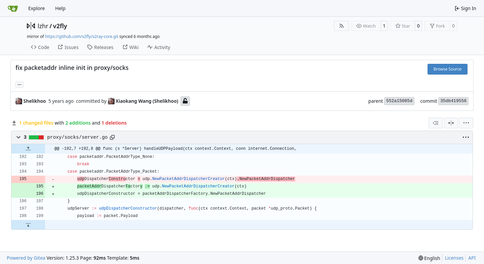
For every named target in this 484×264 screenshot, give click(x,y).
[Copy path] (112, 137)
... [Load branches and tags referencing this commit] (19, 84)
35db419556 (453, 100)
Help (60, 8)
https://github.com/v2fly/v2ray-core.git (81, 36)
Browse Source (447, 69)
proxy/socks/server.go (77, 137)
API (472, 258)
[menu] (466, 123)
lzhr (43, 26)
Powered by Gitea (26, 258)
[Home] (12, 8)
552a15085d (399, 100)
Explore (36, 8)
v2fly (60, 26)
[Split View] (451, 123)
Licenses (454, 258)
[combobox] (436, 123)
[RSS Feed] (341, 26)
